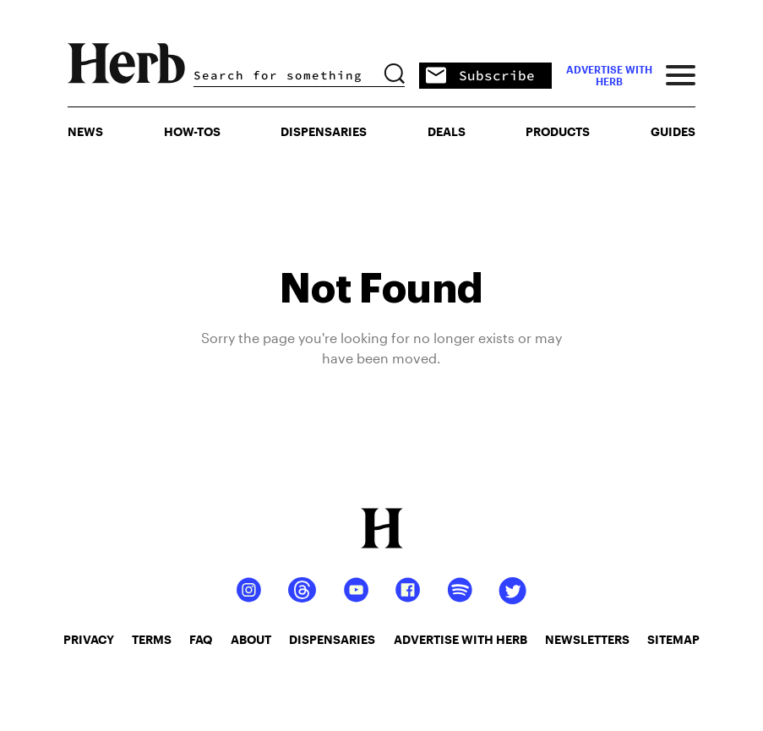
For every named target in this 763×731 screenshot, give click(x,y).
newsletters (587, 639)
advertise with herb (609, 75)
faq (200, 639)
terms (152, 639)
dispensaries (332, 639)
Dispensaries (324, 131)
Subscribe (480, 76)
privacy (88, 639)
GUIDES (673, 131)
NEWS (85, 131)
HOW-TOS (192, 131)
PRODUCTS (558, 131)
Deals (447, 131)
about (251, 639)
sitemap (673, 639)
